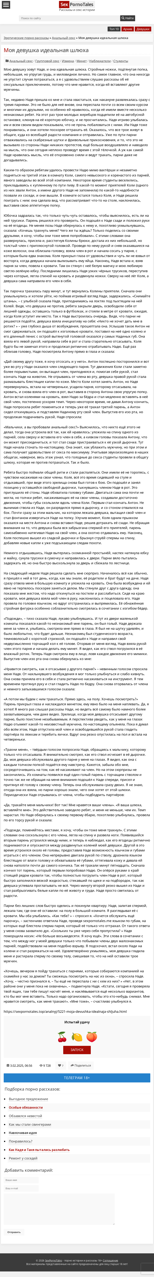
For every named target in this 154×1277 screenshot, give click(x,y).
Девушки (143, 29)
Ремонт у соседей (23, 1158)
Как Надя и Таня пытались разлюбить (39, 1149)
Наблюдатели (100, 61)
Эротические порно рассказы (26, 38)
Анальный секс (63, 38)
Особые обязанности (26, 1107)
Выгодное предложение (28, 1099)
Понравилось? (20, 1141)
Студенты (120, 61)
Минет (82, 61)
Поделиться (81, 1065)
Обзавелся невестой (25, 1116)
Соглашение (110, 1266)
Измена (68, 61)
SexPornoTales (53, 1266)
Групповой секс (47, 61)
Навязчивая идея (23, 1132)
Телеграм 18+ (77, 1077)
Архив (127, 29)
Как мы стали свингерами (30, 1124)
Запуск (77, 1050)
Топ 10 (114, 29)
